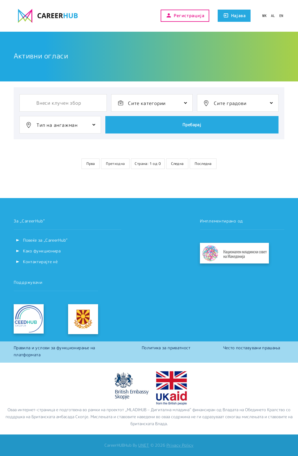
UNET (143, 445)
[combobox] (152, 103)
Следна (177, 163)
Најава (234, 16)
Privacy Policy (180, 445)
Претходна (115, 163)
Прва (90, 163)
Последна (203, 163)
